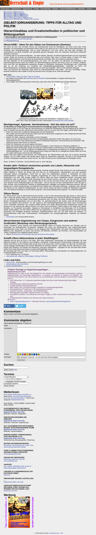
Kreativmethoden (19, 13)
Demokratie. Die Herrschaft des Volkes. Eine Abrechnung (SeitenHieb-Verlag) (18, 446)
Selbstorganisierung (12, 40)
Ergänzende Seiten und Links (14, 412)
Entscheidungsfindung (21, 16)
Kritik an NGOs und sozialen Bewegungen (18, 39)
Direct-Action (5, 9)
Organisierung (27, 9)
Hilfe (15, 370)
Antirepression (16, 9)
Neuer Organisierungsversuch (20, 301)
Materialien (81, 9)
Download (29, 78)
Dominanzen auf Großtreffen (21, 234)
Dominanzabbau (19, 12)
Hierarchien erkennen (32, 19)
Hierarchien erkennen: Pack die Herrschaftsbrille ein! (14, 460)
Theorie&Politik (45, 9)
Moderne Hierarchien (21, 14)
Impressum (56, 533)
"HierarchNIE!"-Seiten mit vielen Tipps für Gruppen (23, 76)
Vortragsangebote (16, 18)
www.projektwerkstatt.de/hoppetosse (58, 301)
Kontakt (51, 533)
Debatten (55, 9)
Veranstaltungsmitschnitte (12, 454)
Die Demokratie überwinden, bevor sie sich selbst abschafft (18, 397)
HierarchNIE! (10, 262)
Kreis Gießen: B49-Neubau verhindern (16, 394)
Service (89, 9)
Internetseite (10, 217)
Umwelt (36, 9)
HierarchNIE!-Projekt (21, 15)
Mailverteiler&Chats (18, 400)
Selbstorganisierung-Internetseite (17, 264)
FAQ (61, 533)
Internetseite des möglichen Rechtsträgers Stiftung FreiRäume (27, 256)
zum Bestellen (40, 78)
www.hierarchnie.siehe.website (63, 120)
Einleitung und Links (10, 491)
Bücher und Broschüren (14, 266)
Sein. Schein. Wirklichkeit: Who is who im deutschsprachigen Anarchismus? (17, 467)
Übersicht (7, 475)
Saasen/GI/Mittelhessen (68, 9)
